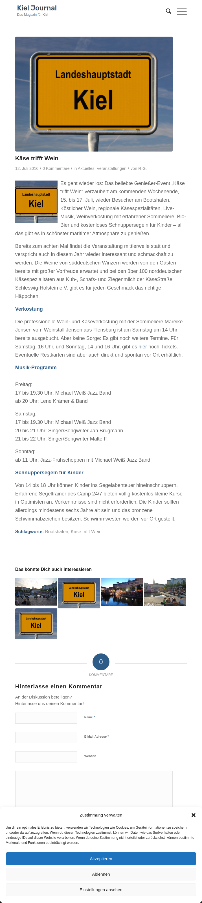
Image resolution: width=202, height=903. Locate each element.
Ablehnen (101, 874)
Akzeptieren (101, 858)
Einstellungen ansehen (101, 889)
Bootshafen (56, 531)
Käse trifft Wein (86, 531)
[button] (193, 815)
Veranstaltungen (111, 168)
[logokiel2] (84, 11)
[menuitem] (165, 11)
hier (143, 347)
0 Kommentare (56, 168)
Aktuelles (86, 168)
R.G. (142, 168)
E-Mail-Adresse (96, 736)
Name (89, 717)
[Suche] (165, 11)
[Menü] (179, 11)
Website (90, 756)
